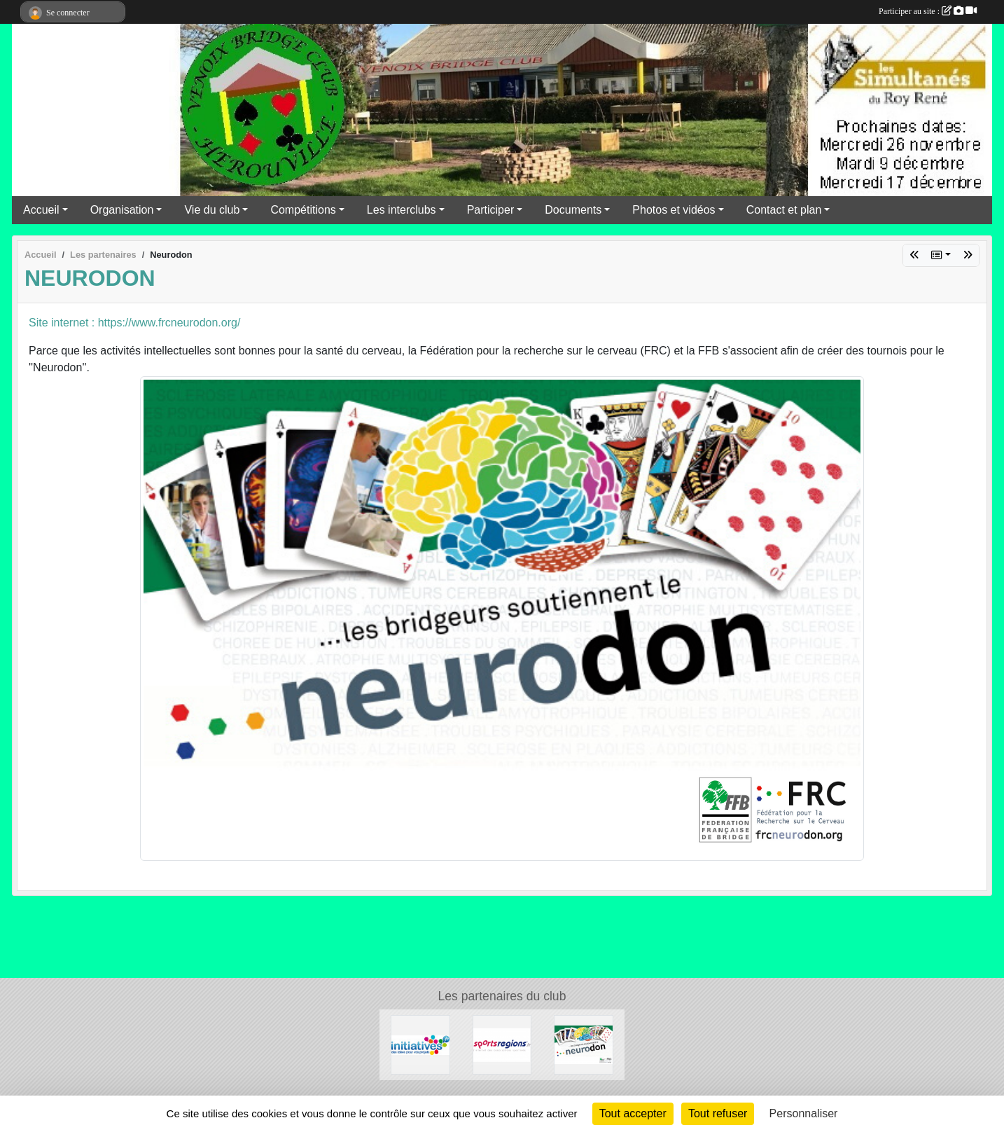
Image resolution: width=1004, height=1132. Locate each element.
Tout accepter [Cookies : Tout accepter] (633, 1113)
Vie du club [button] (211, 210)
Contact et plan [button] (784, 210)
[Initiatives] (420, 1044)
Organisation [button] (122, 210)
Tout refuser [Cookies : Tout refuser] (717, 1113)
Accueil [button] (41, 210)
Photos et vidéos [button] (673, 210)
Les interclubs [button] (401, 210)
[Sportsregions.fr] (502, 1044)
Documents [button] (573, 210)
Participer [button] (491, 210)
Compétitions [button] (302, 210)
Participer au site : (928, 11)
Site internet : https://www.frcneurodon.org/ (134, 323)
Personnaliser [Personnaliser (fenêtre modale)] (803, 1113)
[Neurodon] (583, 1044)
